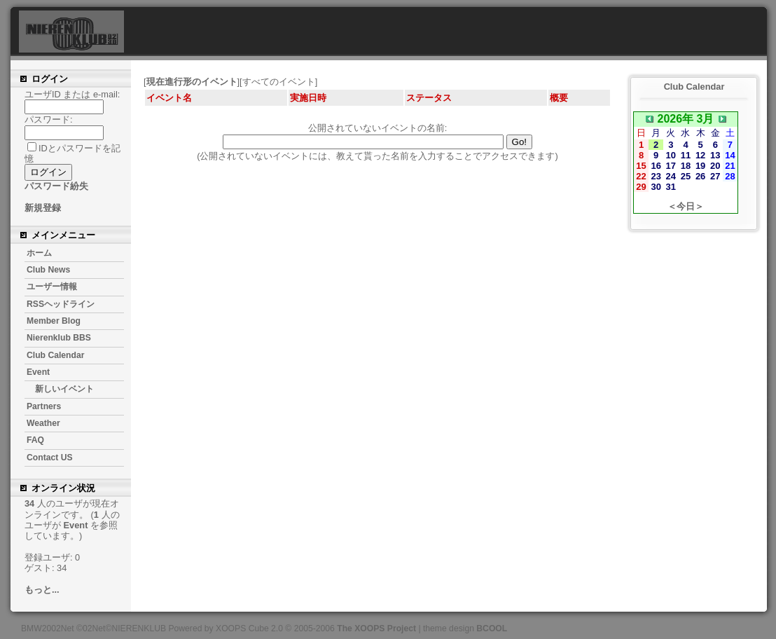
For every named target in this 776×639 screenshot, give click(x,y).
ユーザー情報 (52, 286)
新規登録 (43, 207)
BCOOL (491, 628)
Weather (43, 423)
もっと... (42, 589)
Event (38, 372)
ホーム (39, 253)
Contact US (50, 457)
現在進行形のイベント (191, 81)
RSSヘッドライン (61, 304)
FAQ (35, 440)
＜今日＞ (685, 206)
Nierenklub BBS (59, 338)
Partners (44, 406)
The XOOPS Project (376, 628)
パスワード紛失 (56, 186)
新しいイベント (64, 389)
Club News (48, 270)
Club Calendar (55, 355)
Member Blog (54, 321)
